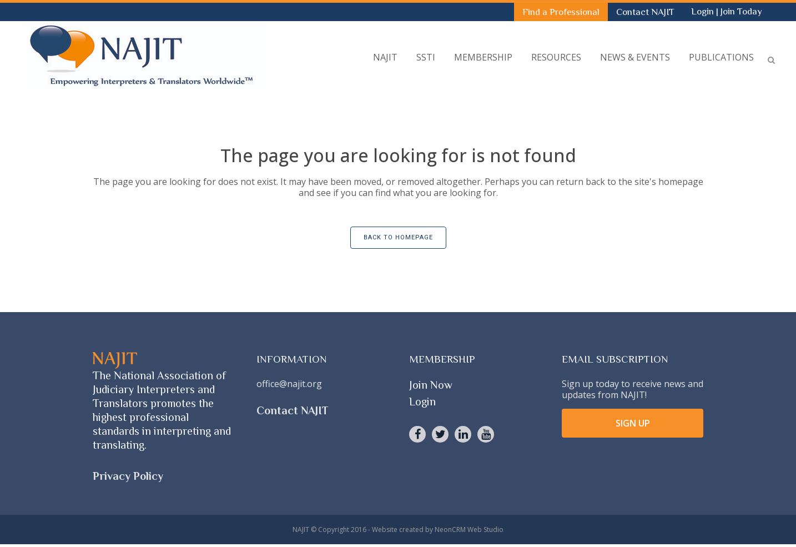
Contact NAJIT (645, 12)
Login (703, 11)
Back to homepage (398, 237)
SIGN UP (633, 423)
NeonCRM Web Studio (469, 529)
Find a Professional (560, 12)
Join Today (741, 11)
